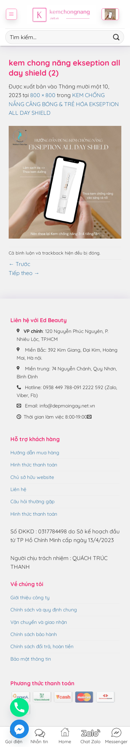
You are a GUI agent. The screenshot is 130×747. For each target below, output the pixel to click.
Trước (19, 263)
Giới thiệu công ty (30, 597)
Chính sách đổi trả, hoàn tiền (41, 646)
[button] (11, 14)
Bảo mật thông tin (30, 659)
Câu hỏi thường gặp (32, 501)
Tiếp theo (24, 272)
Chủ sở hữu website (32, 477)
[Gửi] (116, 37)
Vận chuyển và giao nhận (38, 622)
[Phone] (19, 707)
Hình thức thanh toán (33, 465)
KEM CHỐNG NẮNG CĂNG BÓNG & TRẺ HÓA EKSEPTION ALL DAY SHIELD (64, 104)
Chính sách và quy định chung (43, 610)
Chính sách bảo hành (33, 634)
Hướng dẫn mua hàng (34, 452)
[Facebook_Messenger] (19, 729)
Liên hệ (18, 489)
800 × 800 (42, 95)
